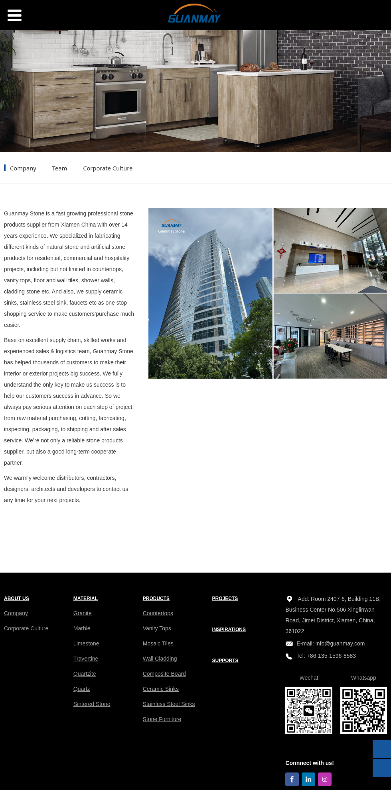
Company (23, 168)
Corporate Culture (107, 168)
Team (59, 168)
